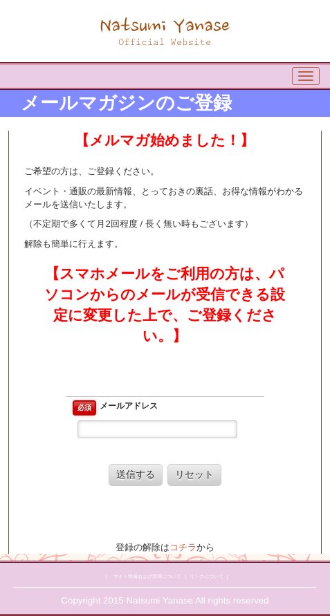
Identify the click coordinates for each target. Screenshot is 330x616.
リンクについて (206, 576)
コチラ (182, 547)
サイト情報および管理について (147, 576)
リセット (194, 474)
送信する (135, 474)
